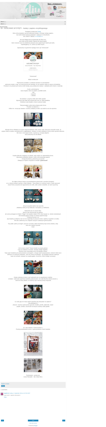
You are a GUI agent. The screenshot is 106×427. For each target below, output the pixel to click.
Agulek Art (6, 393)
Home (33, 420)
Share (3, 385)
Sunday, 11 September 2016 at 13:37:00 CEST (19, 393)
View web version (33, 423)
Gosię (39, 31)
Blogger (35, 425)
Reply (5, 397)
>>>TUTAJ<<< (39, 36)
